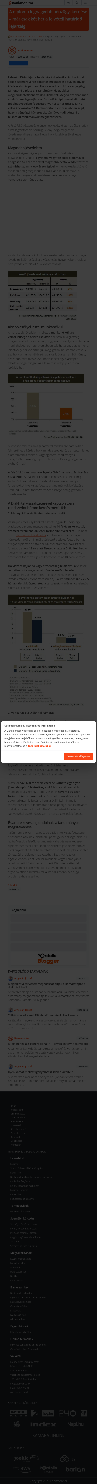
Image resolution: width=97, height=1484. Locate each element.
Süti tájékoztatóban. (40, 746)
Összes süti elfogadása (78, 756)
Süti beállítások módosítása (44, 756)
